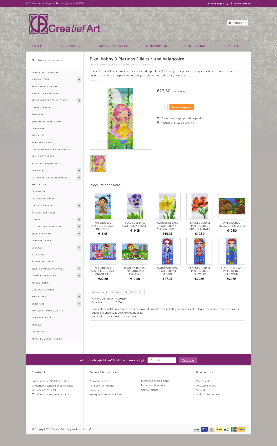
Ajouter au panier (182, 107)
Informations (99, 292)
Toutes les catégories (113, 46)
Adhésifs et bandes (44, 275)
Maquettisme (40, 282)
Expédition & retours (153, 385)
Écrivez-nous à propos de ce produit (180, 118)
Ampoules (38, 135)
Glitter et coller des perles (50, 177)
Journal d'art (40, 79)
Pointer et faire (42, 142)
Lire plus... (95, 80)
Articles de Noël (42, 240)
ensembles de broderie (46, 121)
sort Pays (38, 303)
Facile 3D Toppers (43, 156)
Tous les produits (68, 46)
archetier (38, 331)
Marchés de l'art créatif (47, 338)
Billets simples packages (48, 268)
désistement (97, 390)
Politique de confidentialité (105, 394)
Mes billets (202, 390)
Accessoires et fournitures (50, 100)
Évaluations (119, 292)
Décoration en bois (44, 205)
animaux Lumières (43, 198)
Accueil (36, 46)
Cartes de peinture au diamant (51, 149)
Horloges (38, 254)
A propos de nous (195, 46)
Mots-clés (137, 292)
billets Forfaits (42, 233)
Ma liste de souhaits (207, 394)
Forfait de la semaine (45, 93)
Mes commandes (206, 385)
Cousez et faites (42, 317)
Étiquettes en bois (43, 212)
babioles (37, 247)
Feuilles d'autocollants (47, 310)
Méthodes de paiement (155, 380)
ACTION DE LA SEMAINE (45, 72)
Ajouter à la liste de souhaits (176, 122)
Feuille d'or (39, 184)
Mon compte (240, 3)
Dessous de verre (43, 289)
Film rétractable (42, 261)
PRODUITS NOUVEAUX (44, 86)
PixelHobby (39, 296)
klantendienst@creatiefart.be (54, 394)
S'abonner (188, 360)
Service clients (233, 46)
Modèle (36, 324)
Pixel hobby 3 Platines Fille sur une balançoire (126, 64)
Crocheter (39, 191)
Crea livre (38, 128)
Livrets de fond (42, 107)
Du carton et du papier (46, 226)
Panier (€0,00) (218, 3)
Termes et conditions (102, 385)
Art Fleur (38, 170)
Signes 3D (38, 114)
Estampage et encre (44, 163)
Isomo (36, 219)
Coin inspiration (156, 46)
